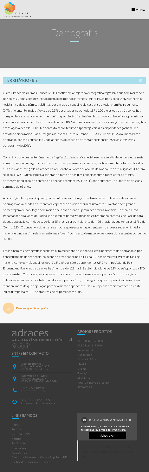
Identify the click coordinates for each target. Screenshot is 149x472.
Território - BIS (21, 434)
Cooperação (84, 354)
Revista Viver (20, 448)
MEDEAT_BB (19, 452)
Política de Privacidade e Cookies (31, 461)
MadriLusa (83, 378)
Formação (83, 373)
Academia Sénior (87, 359)
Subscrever (107, 435)
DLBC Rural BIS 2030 (90, 340)
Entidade (17, 429)
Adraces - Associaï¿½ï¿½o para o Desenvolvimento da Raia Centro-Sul (107, 451)
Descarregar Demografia (32, 308)
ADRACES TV (85, 387)
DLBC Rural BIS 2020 (90, 345)
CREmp (81, 368)
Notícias (17, 438)
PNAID (81, 364)
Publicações (19, 443)
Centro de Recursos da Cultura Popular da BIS (40, 457)
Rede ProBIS (85, 350)
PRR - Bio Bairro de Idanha (93, 382)
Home (15, 424)
